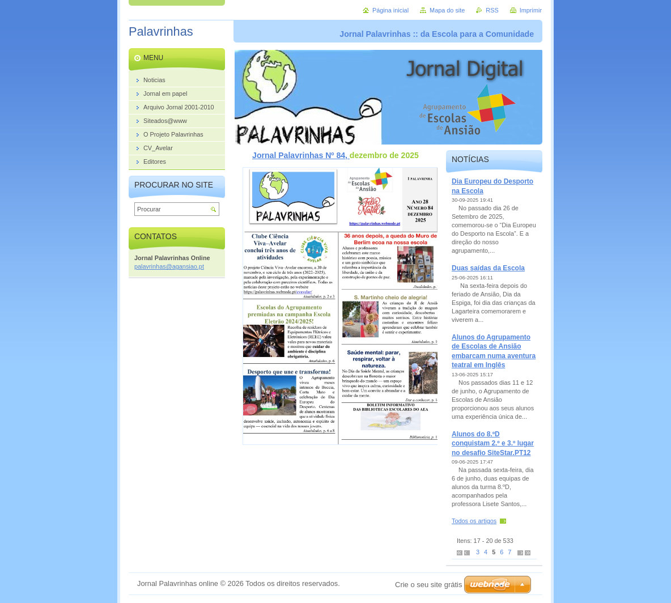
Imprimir (531, 10)
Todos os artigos (474, 520)
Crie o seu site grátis (428, 584)
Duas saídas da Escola (488, 268)
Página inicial (390, 10)
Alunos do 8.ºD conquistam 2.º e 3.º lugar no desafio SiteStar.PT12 (493, 443)
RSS (492, 10)
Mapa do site (447, 10)
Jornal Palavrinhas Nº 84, (301, 155)
